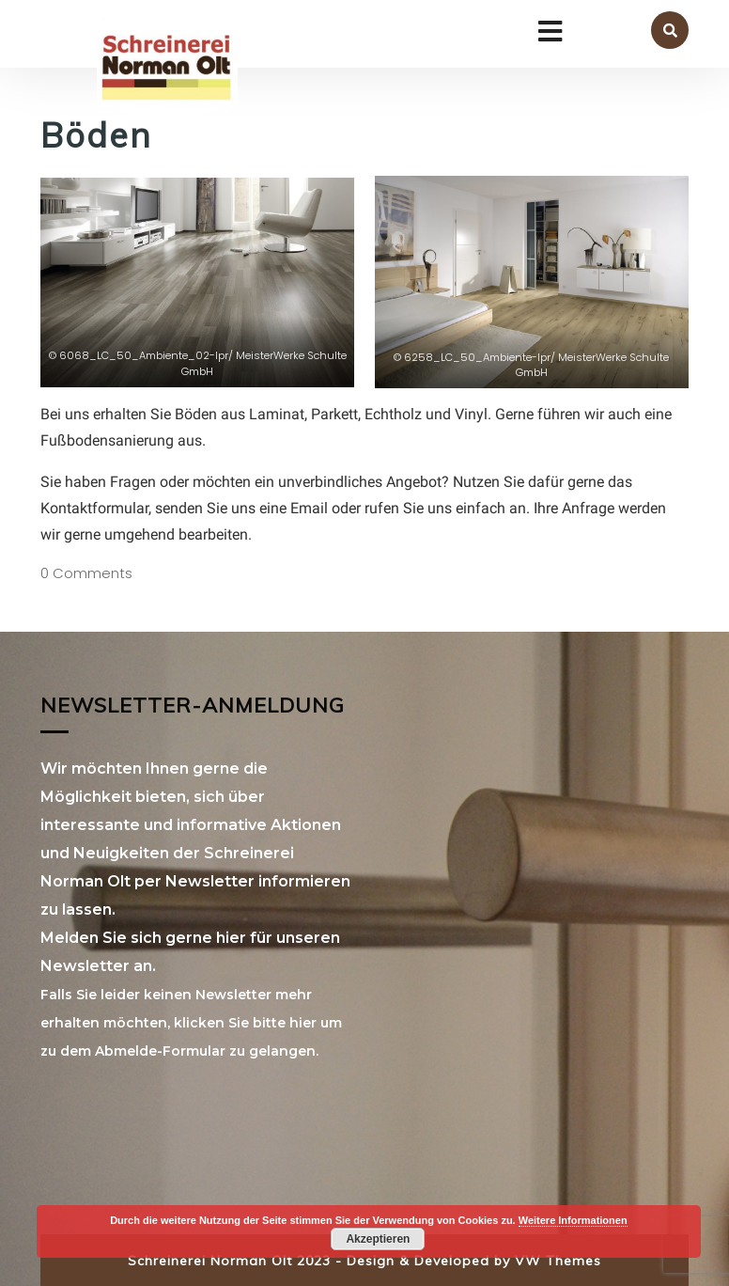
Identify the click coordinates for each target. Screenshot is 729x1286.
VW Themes (555, 1260)
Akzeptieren (378, 1239)
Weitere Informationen (573, 1220)
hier (303, 1022)
